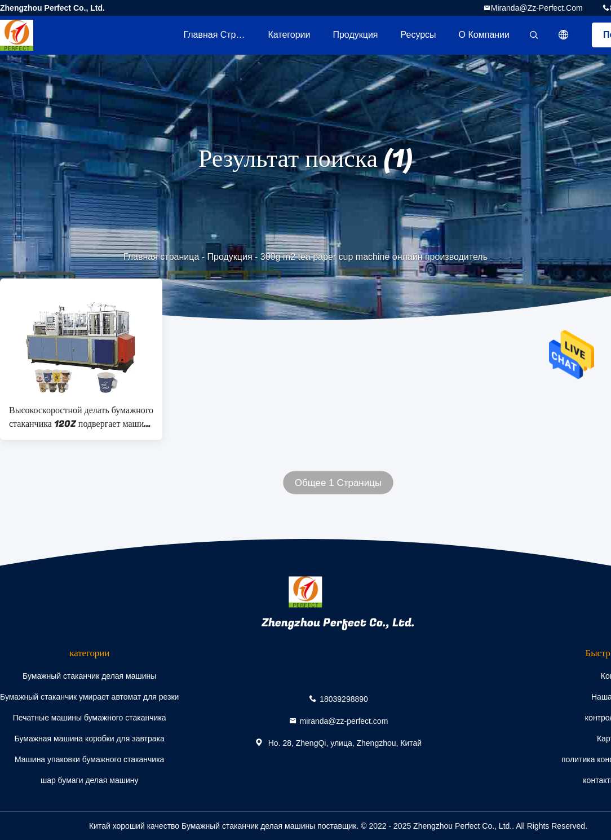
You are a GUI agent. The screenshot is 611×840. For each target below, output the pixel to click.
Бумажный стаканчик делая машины (89, 675)
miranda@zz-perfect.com (537, 7)
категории (289, 34)
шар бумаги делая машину (90, 780)
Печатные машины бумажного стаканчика (89, 717)
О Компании (484, 34)
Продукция (355, 34)
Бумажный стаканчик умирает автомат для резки (89, 696)
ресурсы (418, 34)
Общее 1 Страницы (338, 483)
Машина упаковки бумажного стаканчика (89, 759)
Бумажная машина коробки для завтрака (90, 738)
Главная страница (219, 34)
